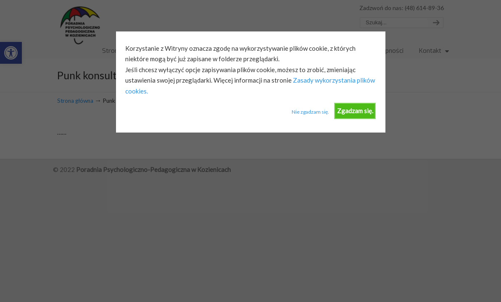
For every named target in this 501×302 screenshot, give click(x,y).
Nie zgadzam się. (310, 112)
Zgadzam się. (355, 111)
